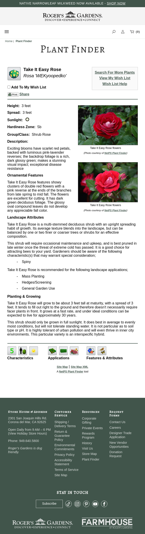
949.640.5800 (29, 441)
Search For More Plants (115, 72)
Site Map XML (79, 366)
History (87, 443)
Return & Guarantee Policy (62, 435)
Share (24, 94)
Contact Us (117, 422)
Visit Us (87, 448)
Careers (115, 427)
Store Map (89, 454)
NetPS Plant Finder (115, 153)
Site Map (62, 366)
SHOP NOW (116, 3)
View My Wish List (114, 78)
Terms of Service (66, 470)
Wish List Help (114, 84)
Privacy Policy (64, 454)
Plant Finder (91, 459)
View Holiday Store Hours (27, 433)
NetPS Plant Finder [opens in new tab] (71, 371)
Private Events (92, 428)
